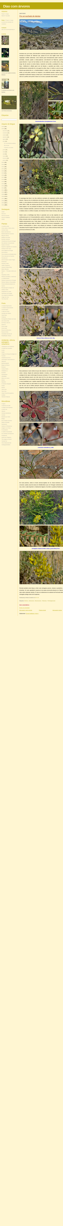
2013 (3, 185)
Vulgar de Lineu (5, 297)
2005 (3, 202)
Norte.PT (4, 324)
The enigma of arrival (6, 439)
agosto (4, 139)
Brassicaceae (38, 600)
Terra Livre (4, 389)
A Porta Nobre (5, 309)
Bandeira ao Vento (6, 416)
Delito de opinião (5, 422)
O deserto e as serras (8, 147)
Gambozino (4, 424)
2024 (3, 162)
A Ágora (3, 403)
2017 (3, 177)
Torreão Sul (4, 441)
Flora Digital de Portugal (7, 250)
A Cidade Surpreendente (7, 307)
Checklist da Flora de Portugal (9, 241)
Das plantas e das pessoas (8, 243)
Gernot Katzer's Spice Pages (8, 259)
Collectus (4, 317)
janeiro (4, 160)
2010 (3, 192)
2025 (3, 128)
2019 (3, 173)
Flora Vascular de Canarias (8, 256)
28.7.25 (37, 597)
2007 (3, 198)
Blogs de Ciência (5, 365)
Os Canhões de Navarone (8, 433)
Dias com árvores (16, 6)
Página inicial (42, 610)
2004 (3, 204)
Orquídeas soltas (6, 274)
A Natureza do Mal (6, 405)
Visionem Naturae (6, 396)
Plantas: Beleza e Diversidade (9, 282)
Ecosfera (4, 372)
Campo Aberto (5, 368)
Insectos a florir (5, 263)
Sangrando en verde (6, 291)
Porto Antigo (4, 326)
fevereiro (5, 158)
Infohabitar (4, 376)
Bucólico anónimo (6, 239)
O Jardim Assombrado (7, 431)
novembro (5, 132)
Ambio (3, 352)
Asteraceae (31, 600)
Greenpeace (4, 374)
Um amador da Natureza (7, 295)
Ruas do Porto (5, 332)
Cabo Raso (4, 315)
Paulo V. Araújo (5, 13)
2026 (3, 126)
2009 (3, 194)
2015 (3, 181)
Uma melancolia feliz (6, 442)
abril (4, 154)
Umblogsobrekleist (6, 444)
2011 (3, 190)
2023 (3, 164)
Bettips (3, 418)
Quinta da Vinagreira (6, 437)
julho (4, 141)
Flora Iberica (4, 252)
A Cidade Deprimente (7, 305)
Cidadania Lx (5, 370)
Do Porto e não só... (6, 322)
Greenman (4, 261)
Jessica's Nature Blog (7, 267)
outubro (4, 135)
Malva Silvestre (5, 269)
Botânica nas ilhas (6, 237)
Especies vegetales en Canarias (9, 246)
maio (4, 151)
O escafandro (5, 429)
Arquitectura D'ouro (6, 357)
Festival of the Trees (6, 248)
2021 (3, 168)
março (4, 156)
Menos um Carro (5, 378)
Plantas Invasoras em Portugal (9, 280)
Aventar (3, 415)
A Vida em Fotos (5, 311)
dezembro (5, 130)
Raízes (3, 387)
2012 (3, 187)
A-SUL (3, 350)
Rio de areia (6, 145)
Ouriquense (4, 435)
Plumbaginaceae (51, 600)
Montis (3, 380)
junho (4, 149)
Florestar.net (4, 258)
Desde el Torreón (6, 244)
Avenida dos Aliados (6, 313)
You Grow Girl (5, 298)
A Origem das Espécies (7, 407)
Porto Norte (4, 328)
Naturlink (4, 382)
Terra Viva (4, 391)
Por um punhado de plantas (29, 16)
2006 (3, 200)
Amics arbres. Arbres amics (8, 228)
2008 (3, 196)
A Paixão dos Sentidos (7, 348)
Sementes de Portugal (7, 293)
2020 (3, 170)
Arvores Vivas (5, 230)
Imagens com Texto (6, 428)
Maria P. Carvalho (6, 15)
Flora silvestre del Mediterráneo (9, 254)
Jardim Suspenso (6, 265)
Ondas (3, 385)
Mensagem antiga (57, 610)
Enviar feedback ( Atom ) (32, 613)
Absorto (3, 411)
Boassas (4, 367)
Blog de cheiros (5, 235)
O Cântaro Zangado (6, 383)
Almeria (26, 600)
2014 (3, 183)
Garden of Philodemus (7, 426)
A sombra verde (5, 226)
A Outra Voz (4, 409)
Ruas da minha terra (6, 330)
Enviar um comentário (24, 607)
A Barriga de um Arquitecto (8, 346)
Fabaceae (44, 600)
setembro (5, 137)
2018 (3, 175)
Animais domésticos (6, 413)
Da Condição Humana (7, 420)
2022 (3, 166)
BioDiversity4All (5, 363)
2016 (3, 179)
